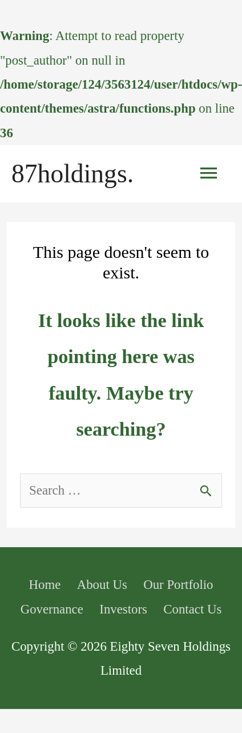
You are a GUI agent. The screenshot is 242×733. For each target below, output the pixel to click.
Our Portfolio (178, 584)
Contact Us (192, 609)
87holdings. (72, 173)
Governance (52, 609)
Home (45, 584)
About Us (102, 584)
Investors (123, 609)
